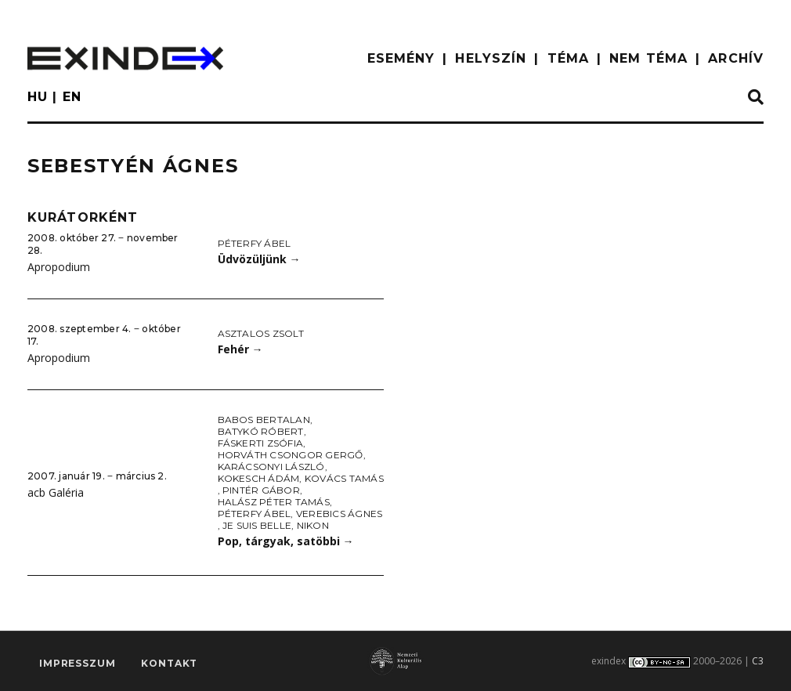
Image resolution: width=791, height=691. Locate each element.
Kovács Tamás (344, 478)
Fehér (240, 349)
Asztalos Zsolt (261, 333)
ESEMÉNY (401, 58)
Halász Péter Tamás (274, 502)
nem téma (648, 58)
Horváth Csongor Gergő (290, 455)
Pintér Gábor (261, 490)
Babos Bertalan (264, 419)
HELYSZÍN (490, 58)
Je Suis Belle (256, 525)
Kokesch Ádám (259, 478)
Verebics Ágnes (339, 513)
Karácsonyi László (271, 466)
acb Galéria (55, 492)
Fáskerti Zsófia (261, 443)
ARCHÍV (736, 58)
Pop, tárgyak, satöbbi (286, 541)
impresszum (77, 664)
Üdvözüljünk (259, 258)
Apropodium (58, 266)
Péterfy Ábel (254, 243)
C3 (758, 660)
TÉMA (568, 58)
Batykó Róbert (261, 431)
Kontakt (169, 664)
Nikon (313, 525)
